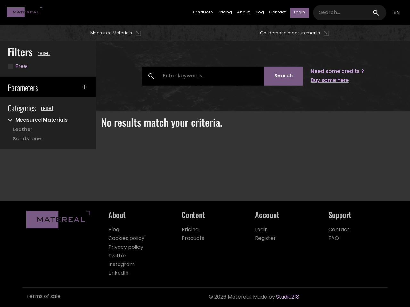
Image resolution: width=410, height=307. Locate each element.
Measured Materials (111, 33)
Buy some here (330, 80)
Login (261, 230)
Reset (47, 108)
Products (203, 12)
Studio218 (287, 297)
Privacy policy (125, 247)
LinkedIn (118, 273)
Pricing (225, 12)
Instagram (121, 265)
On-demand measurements (290, 33)
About (243, 12)
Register (265, 238)
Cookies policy (126, 238)
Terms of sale (43, 297)
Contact (277, 12)
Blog (259, 12)
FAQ (333, 238)
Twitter (117, 256)
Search (283, 76)
